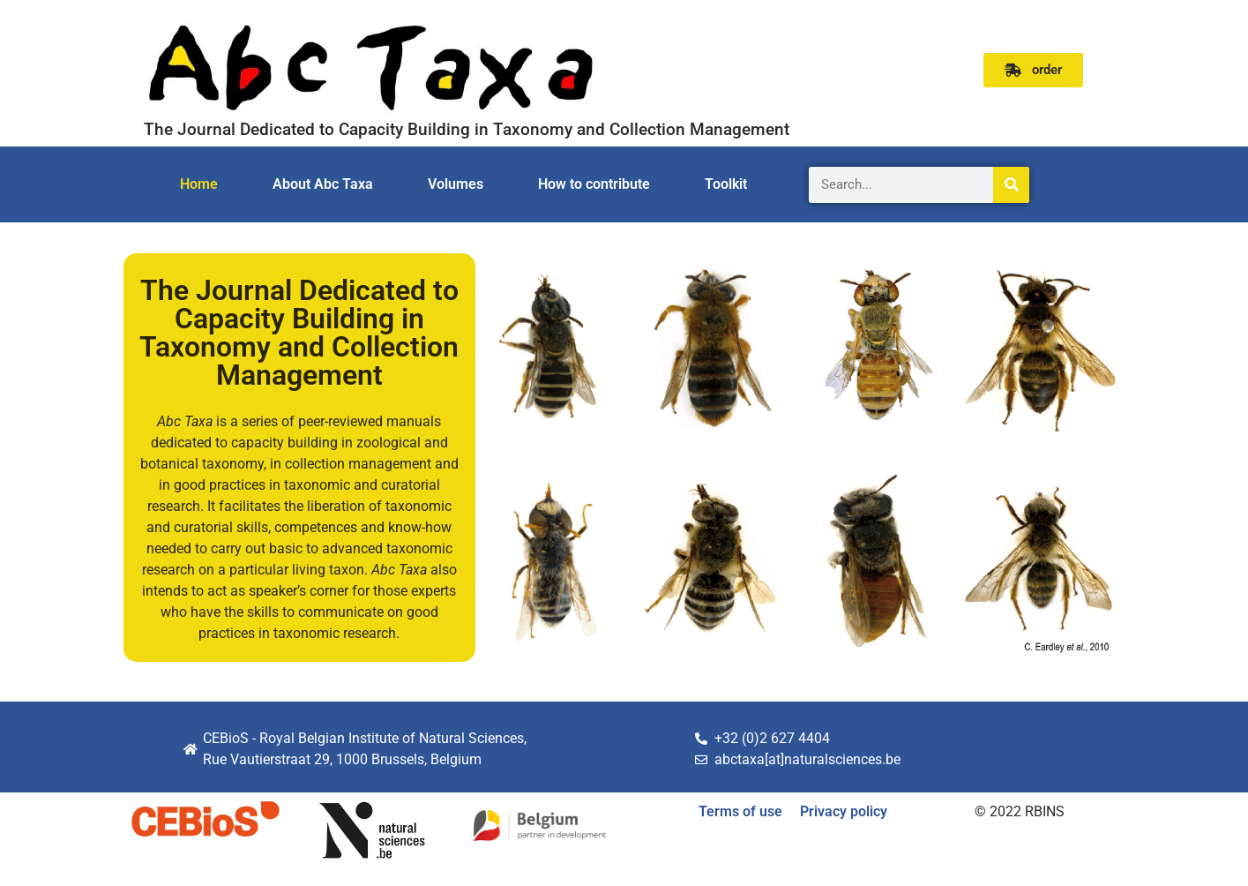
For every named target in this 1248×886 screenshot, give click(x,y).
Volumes (455, 184)
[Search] (1011, 185)
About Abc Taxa (323, 184)
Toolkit (726, 184)
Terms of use (740, 811)
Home (199, 184)
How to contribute (594, 184)
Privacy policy (843, 811)
